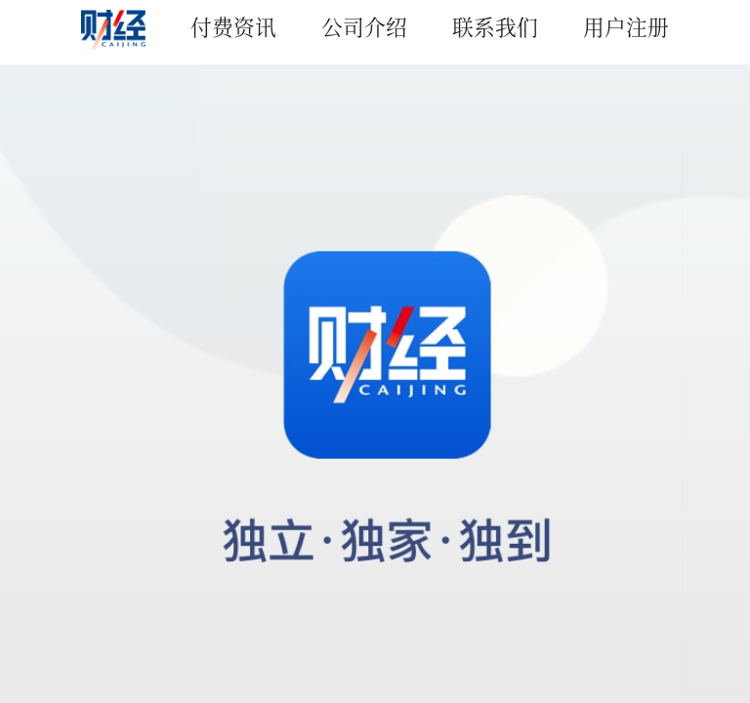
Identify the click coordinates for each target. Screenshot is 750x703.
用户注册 (626, 26)
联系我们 (495, 26)
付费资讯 (233, 26)
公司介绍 (364, 26)
